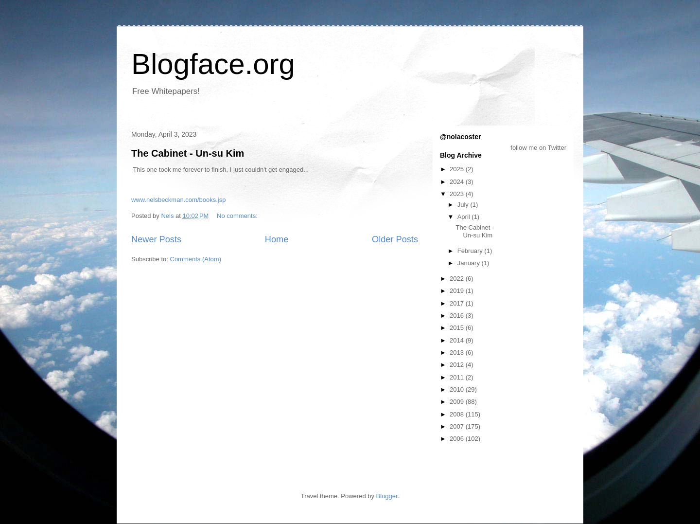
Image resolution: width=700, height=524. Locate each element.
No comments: (238, 215)
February (471, 250)
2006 (458, 438)
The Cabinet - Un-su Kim (187, 153)
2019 (458, 290)
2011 (458, 377)
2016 (458, 315)
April (464, 216)
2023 (458, 194)
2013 (458, 352)
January (469, 263)
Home (277, 239)
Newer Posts (156, 239)
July (464, 204)
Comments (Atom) (195, 259)
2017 (458, 303)
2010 (458, 389)
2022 (458, 278)
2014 (458, 340)
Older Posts (395, 239)
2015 (458, 327)
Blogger (387, 496)
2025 (458, 169)
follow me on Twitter (538, 147)
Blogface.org (213, 64)
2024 (458, 181)
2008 (458, 414)
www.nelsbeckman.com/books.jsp (178, 199)
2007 (458, 426)
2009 (458, 401)
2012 (458, 364)
